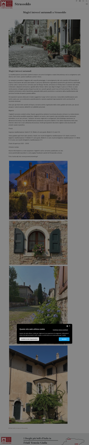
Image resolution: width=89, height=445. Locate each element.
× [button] (69, 326)
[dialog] (44, 222)
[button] (29, 339)
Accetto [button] (64, 339)
